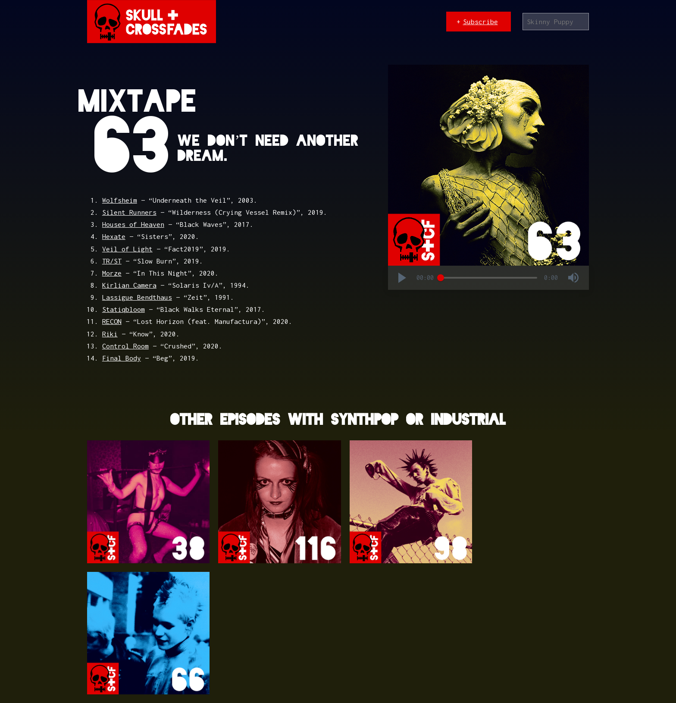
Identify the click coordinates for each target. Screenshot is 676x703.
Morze (112, 273)
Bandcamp (395, 666)
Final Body (121, 358)
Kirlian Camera (129, 285)
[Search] (556, 21)
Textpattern (158, 666)
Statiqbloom (123, 309)
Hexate (113, 236)
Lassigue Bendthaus (137, 297)
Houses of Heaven (133, 224)
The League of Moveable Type (291, 666)
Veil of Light (127, 249)
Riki (110, 334)
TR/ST (112, 261)
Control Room (125, 346)
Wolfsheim (119, 200)
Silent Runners (129, 212)
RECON (112, 321)
